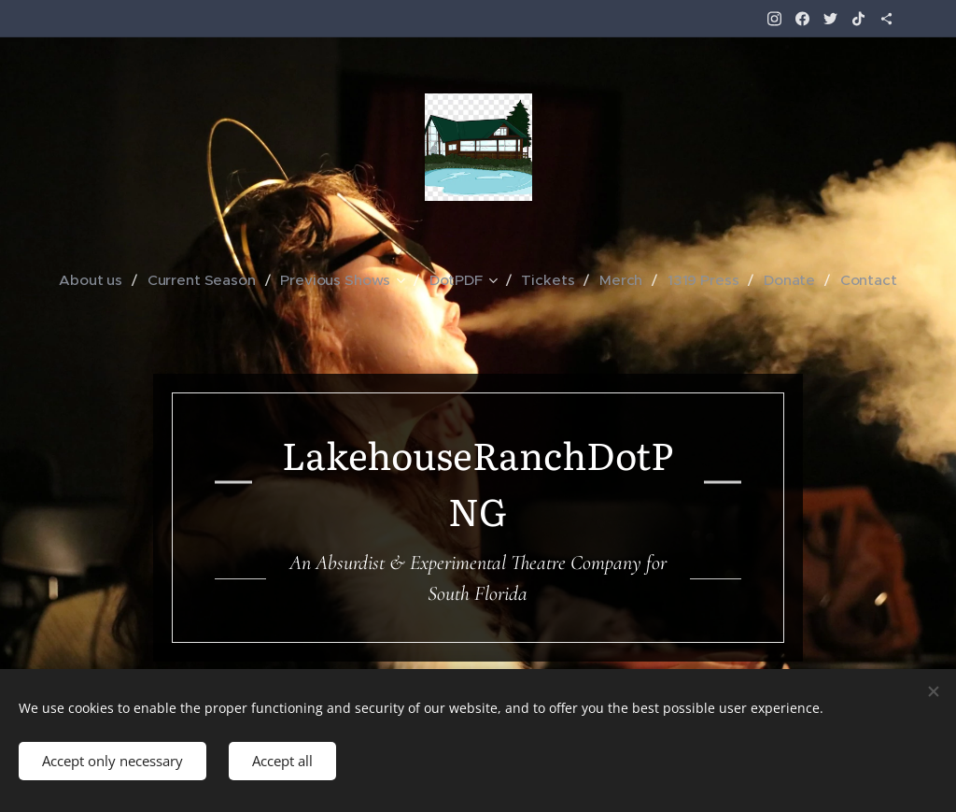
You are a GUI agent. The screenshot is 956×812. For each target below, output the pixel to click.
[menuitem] (108, 280)
